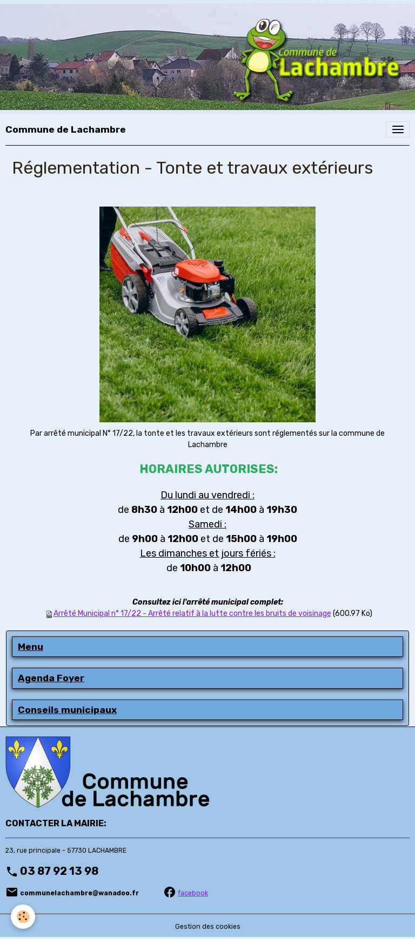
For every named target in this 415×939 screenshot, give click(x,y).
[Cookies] (23, 916)
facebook (193, 893)
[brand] (65, 129)
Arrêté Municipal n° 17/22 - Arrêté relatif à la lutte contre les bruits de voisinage (192, 613)
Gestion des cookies (207, 926)
